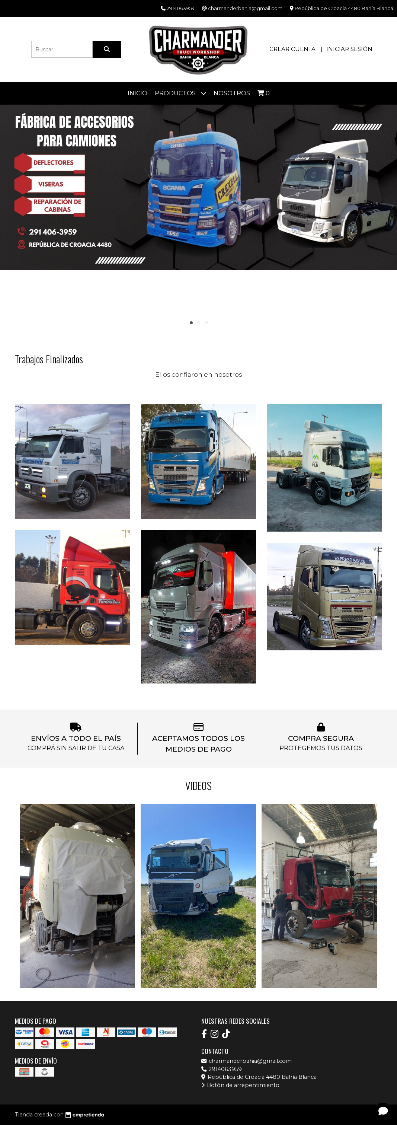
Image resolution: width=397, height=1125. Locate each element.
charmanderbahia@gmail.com (246, 1061)
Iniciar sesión (349, 48)
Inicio (137, 93)
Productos (180, 93)
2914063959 (221, 1069)
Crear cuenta (292, 48)
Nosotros (232, 93)
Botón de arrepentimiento (240, 1085)
